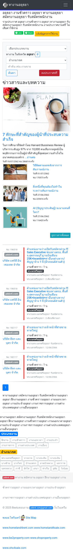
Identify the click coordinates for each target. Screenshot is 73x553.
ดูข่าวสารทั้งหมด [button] (60, 235)
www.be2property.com (16, 537)
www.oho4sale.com (14, 547)
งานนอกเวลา (36, 440)
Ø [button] (37, 54)
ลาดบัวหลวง (46, 463)
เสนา (36, 468)
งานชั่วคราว (18, 440)
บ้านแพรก (31, 463)
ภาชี (18, 468)
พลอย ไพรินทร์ (14, 517)
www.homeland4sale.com (49, 527)
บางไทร (18, 463)
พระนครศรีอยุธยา (11, 458)
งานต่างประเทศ (26, 445)
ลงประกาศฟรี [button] (49, 72)
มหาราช (61, 463)
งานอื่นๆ (42, 445)
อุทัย (55, 468)
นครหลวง (7, 468)
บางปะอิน (55, 458)
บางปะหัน (41, 458)
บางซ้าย (6, 463)
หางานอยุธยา (15, 5)
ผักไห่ (26, 468)
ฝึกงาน (5, 440)
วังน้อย (64, 468)
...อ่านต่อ (30, 157)
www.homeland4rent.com (18, 527)
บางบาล (28, 458)
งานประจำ (52, 440)
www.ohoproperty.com (43, 537)
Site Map (31, 517)
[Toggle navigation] (65, 5)
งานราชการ (8, 445)
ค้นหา (11, 72)
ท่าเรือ (45, 468)
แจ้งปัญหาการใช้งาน (47, 33)
